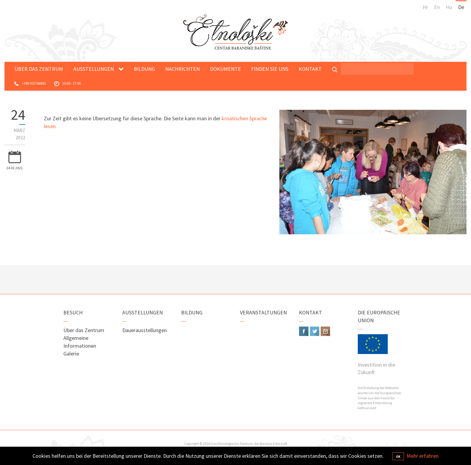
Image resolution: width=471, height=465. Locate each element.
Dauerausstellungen (144, 330)
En (437, 7)
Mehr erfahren (423, 455)
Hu (449, 7)
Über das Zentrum (38, 68)
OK (398, 456)
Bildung (144, 68)
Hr (425, 7)
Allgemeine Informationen (79, 341)
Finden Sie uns (269, 68)
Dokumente (225, 68)
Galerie (71, 353)
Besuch (73, 312)
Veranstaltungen (263, 312)
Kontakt (310, 68)
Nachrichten (182, 68)
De (461, 7)
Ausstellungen (93, 68)
